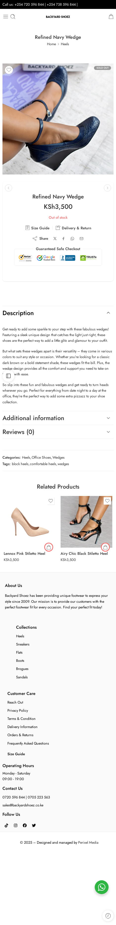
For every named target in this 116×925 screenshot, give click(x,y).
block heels (20, 463)
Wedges (58, 457)
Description (57, 312)
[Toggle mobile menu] (5, 17)
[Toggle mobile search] (13, 16)
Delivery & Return (73, 228)
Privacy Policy (17, 710)
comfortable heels (43, 463)
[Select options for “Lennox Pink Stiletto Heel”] (48, 547)
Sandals (22, 677)
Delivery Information (22, 726)
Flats (19, 652)
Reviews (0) (57, 431)
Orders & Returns (20, 734)
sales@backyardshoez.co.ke (22, 805)
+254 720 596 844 (29, 4)
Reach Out (15, 702)
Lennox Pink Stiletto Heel (24, 553)
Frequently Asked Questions (28, 743)
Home (51, 43)
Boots (20, 660)
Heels (65, 43)
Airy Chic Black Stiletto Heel (84, 553)
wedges (63, 463)
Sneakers (22, 644)
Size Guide (37, 228)
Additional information (57, 417)
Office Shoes (41, 457)
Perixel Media (88, 842)
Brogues (22, 668)
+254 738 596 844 (62, 4)
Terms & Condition (21, 718)
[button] (105, 547)
